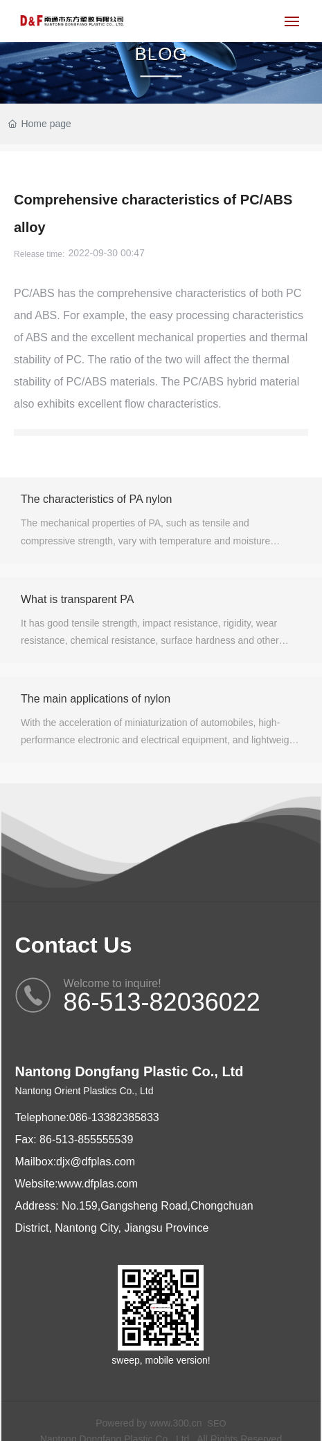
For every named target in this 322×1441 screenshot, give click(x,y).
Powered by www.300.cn (149, 1423)
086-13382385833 (114, 1117)
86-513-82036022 (162, 1002)
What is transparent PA (77, 599)
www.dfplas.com (97, 1184)
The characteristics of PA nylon (96, 499)
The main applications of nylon (95, 699)
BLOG (160, 54)
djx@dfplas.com (95, 1161)
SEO (216, 1423)
